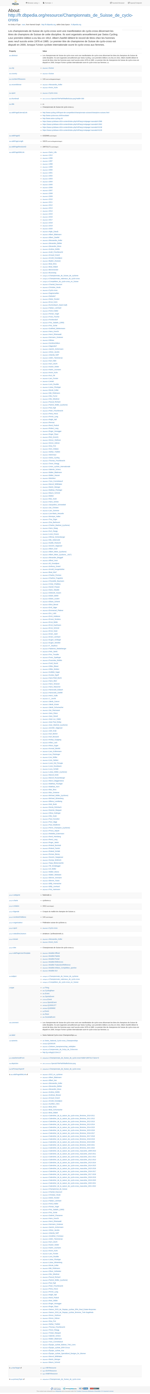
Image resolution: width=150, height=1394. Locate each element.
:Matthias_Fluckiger (53, 784)
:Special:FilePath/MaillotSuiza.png (59, 1063)
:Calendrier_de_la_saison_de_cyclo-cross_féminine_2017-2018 (69, 1136)
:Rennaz (49, 422)
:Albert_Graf (50, 549)
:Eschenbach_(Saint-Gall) (55, 305)
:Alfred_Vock (50, 560)
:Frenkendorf (50, 320)
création (14, 906)
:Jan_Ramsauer (51, 710)
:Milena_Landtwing (52, 801)
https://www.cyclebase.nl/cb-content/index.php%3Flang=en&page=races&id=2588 (72, 121)
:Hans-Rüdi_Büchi (52, 678)
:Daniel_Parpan (51, 587)
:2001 (47, 173)
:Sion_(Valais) (51, 449)
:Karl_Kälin (49, 361)
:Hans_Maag (50, 528)
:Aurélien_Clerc (51, 1104)
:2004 (47, 182)
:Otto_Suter (50, 816)
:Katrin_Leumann (52, 370)
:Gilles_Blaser (51, 666)
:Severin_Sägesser (52, 546)
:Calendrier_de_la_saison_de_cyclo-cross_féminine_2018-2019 (69, 1139)
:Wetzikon (49, 478)
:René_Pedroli (51, 425)
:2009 (47, 196)
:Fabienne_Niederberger (54, 649)
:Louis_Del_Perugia (53, 763)
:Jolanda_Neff (51, 355)
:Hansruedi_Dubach (53, 690)
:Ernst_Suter (50, 631)
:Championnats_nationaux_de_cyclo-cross (61, 278)
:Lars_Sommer (51, 511)
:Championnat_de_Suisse (55, 1189)
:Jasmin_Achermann (53, 349)
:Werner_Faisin (51, 881)
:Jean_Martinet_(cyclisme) (55, 725)
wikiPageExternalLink (18, 112)
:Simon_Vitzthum (52, 440)
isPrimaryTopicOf (16, 1069)
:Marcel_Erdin (51, 775)
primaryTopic (17, 1379)
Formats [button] (48, 3)
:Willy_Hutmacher (52, 883)
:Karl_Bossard (51, 737)
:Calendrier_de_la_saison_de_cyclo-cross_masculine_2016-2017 (69, 1171)
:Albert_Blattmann (52, 234)
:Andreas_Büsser (52, 1095)
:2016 (47, 217)
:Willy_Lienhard (51, 886)
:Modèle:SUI (50, 971)
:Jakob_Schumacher (53, 707)
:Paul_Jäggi (50, 822)
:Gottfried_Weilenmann (54, 328)
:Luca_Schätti (50, 769)
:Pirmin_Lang (50, 417)
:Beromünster (50, 270)
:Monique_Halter (51, 516)
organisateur (15, 922)
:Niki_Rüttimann (51, 393)
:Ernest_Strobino (52, 619)
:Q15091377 (49, 1005)
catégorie (14, 895)
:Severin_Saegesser (53, 857)
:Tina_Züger (50, 519)
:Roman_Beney (51, 854)
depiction (13, 1063)
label (12, 1035)
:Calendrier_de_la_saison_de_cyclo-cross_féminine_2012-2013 (69, 1121)
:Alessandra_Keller (52, 85)
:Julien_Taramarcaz (53, 358)
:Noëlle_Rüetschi (52, 543)
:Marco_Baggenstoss (53, 781)
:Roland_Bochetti (52, 845)
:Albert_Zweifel (51, 237)
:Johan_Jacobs (51, 352)
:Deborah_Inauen (52, 593)
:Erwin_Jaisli (50, 634)
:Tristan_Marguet (52, 1333)
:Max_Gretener (51, 792)
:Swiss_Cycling (51, 458)
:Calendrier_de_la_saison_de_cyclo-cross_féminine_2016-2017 (69, 1133)
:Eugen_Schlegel (52, 640)
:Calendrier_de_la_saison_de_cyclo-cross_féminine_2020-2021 (69, 1145)
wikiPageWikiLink (16, 152)
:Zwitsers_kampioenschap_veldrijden (59, 1046)
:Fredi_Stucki (50, 663)
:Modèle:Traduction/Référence (56, 965)
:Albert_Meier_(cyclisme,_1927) (57, 555)
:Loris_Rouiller (51, 384)
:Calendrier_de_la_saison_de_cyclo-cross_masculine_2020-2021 (69, 1183)
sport (12, 93)
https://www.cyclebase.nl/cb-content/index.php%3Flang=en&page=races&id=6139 (72, 130)
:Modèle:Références (53, 962)
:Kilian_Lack (50, 743)
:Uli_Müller (49, 869)
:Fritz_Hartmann (51, 889)
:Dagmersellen (51, 293)
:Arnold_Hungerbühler (53, 569)
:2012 (47, 205)
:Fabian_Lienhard (52, 308)
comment (13, 1022)
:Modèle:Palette (51, 956)
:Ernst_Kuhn (50, 302)
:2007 (47, 190)
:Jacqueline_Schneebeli (54, 505)
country (13, 73)
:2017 (47, 220)
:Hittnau (48, 340)
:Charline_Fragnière (53, 578)
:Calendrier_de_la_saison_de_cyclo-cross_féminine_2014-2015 (69, 1127)
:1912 (47, 155)
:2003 (47, 179)
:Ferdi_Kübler (50, 311)
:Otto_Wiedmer (51, 399)
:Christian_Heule (52, 287)
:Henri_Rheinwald (52, 334)
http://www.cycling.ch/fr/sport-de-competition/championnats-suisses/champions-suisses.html (76, 112)
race (23, 24)
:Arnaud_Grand (51, 255)
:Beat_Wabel (50, 267)
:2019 (47, 226)
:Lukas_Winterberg (52, 1262)
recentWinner (15, 85)
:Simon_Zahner (51, 443)
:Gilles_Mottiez (51, 669)
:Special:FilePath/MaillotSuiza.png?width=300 (63, 99)
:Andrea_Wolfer (51, 249)
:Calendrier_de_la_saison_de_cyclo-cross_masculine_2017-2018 (69, 1174)
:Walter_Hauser (51, 475)
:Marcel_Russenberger (54, 778)
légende (14, 911)
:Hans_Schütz (51, 502)
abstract (13, 55)
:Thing (46, 988)
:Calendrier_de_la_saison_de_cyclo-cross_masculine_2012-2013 (69, 1160)
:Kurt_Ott (49, 375)
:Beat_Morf (49, 572)
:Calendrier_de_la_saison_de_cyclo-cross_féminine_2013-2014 (69, 1124)
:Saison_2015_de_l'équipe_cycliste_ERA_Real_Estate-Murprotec (69, 1309)
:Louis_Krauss (51, 534)
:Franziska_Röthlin (52, 660)
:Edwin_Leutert (51, 599)
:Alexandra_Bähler (52, 243)
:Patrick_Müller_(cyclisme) (55, 405)
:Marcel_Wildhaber (52, 484)
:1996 (47, 158)
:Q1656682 (49, 1008)
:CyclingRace (48, 991)
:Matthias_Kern (51, 787)
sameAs (13, 1041)
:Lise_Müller (50, 757)
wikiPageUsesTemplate (19, 953)
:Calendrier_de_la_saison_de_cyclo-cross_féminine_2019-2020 (69, 1142)
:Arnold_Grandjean (52, 258)
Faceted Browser (117, 3)
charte (13, 900)
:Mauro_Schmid (51, 493)
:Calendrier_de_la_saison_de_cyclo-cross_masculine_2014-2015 (69, 1165)
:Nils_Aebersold (51, 540)
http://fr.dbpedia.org (48, 24)
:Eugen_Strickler (51, 643)
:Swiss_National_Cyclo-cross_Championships (60, 1041)
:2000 (47, 170)
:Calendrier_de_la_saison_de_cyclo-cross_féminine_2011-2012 (69, 1118)
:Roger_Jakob (51, 842)
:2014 (47, 211)
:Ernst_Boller (50, 622)
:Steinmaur (49, 455)
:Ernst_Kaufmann (52, 625)
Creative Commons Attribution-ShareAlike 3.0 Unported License (94, 1391)
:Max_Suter (50, 499)
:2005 (47, 184)
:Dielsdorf (49, 296)
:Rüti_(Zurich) (50, 437)
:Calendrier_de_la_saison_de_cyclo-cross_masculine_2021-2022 (69, 1186)
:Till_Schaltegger (52, 866)
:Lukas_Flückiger (52, 387)
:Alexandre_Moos (52, 246)
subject (12, 976)
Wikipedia (58, 1391)
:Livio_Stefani (50, 760)
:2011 (47, 202)
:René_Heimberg (52, 837)
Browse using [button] (32, 3)
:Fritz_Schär (50, 325)
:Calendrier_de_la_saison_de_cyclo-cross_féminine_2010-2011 (69, 1116)
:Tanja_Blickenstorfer (53, 863)
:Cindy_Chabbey (52, 584)
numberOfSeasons (17, 79)
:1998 (47, 164)
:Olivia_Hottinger (52, 813)
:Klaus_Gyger (50, 745)
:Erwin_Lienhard (51, 637)
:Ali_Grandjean (51, 563)
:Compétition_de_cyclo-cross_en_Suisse (60, 281)
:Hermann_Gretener (53, 337)
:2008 (47, 193)
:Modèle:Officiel (51, 953)
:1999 (47, 167)
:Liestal (48, 381)
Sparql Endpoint (135, 3)
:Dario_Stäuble (51, 590)
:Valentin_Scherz (52, 469)
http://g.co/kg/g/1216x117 (52, 1052)
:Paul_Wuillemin (51, 825)
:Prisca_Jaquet (51, 831)
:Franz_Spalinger (52, 657)
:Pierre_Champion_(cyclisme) (56, 828)
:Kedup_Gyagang (52, 740)
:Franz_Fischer (51, 317)
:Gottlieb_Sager (51, 672)
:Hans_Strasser (51, 684)
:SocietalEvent (49, 1017)
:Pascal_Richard (51, 402)
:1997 (47, 161)
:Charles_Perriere (52, 575)
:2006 (47, 187)
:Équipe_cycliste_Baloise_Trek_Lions (59, 1345)
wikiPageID (14, 136)
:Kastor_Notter (51, 367)
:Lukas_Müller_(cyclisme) (55, 772)
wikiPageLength (16, 141)
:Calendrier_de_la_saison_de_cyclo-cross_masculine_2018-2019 (69, 1177)
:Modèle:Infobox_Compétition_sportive (59, 968)
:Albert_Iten (50, 1080)
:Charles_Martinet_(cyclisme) (56, 525)
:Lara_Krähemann (52, 751)
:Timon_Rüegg (51, 464)
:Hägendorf (50, 346)
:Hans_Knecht (51, 331)
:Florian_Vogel (51, 314)
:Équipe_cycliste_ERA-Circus (56, 1348)
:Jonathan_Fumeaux (53, 1236)
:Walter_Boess (51, 872)
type (11, 988)
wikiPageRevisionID (17, 147)
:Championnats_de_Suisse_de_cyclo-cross (62, 1069)
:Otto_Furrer (50, 396)
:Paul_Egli (49, 408)
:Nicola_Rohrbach (52, 807)
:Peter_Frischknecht (53, 411)
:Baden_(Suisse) (52, 261)
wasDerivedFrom (16, 1058)
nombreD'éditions (17, 917)
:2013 (47, 208)
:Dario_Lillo (50, 152)
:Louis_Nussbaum (52, 766)
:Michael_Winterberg (53, 798)
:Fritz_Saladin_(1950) (53, 323)
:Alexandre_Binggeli (53, 557)
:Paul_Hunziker (51, 819)
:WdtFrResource (50, 1374)
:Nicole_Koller (51, 390)
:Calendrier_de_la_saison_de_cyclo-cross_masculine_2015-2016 (69, 1168)
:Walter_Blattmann (52, 472)
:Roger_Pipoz (50, 434)
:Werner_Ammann (52, 878)
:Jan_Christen (51, 508)
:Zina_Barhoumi (51, 522)
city (11, 68)
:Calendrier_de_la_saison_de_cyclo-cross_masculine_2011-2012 (69, 1157)
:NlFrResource (49, 1368)
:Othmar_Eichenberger (54, 537)
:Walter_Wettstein (52, 875)
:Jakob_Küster (51, 704)
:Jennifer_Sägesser (53, 728)
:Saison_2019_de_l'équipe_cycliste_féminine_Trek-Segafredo (68, 1312)
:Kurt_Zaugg (50, 531)
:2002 (47, 176)
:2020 (47, 229)
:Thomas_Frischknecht (54, 461)
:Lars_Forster (50, 378)
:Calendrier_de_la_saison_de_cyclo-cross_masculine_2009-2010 (69, 1151)
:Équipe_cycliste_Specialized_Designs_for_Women (64, 1353)
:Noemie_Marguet (52, 810)
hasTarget (15, 1368)
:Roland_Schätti (51, 851)
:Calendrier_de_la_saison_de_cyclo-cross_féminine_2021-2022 (69, 1148)
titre (12, 948)
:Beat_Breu (50, 264)
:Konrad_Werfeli (51, 748)
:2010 (47, 199)
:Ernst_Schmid (51, 628)
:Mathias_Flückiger (52, 490)
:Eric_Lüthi (49, 613)
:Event (46, 993)
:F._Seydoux (50, 646)
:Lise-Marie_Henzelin (53, 513)
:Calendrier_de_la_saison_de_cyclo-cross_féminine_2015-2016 (69, 1130)
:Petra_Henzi (50, 414)
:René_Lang (50, 839)
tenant (13, 939)
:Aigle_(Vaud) (50, 231)
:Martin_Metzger (51, 487)
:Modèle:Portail (51, 959)
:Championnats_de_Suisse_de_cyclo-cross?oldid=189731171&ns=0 (71, 1058)
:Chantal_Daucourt (52, 284)
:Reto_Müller (50, 1301)
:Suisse (48, 68)
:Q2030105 (49, 1044)
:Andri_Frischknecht (53, 252)
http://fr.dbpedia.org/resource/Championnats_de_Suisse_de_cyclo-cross (70, 17)
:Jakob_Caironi (51, 701)
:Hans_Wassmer (51, 687)
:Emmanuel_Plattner (53, 610)
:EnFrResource (50, 1371)
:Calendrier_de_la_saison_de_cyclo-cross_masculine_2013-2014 (69, 1163)
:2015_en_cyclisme (52, 1074)
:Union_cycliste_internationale (56, 466)
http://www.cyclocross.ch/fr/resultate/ (56, 115)
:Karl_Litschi (50, 364)
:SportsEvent (48, 996)
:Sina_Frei (49, 446)
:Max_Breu (49, 790)
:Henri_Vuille (50, 696)
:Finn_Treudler (51, 654)
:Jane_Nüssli (50, 716)
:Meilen (48, 496)
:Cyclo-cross (50, 93)
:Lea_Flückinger (51, 754)
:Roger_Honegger (52, 431)
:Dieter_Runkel (51, 299)
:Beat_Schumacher (52, 1110)
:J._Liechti (49, 698)
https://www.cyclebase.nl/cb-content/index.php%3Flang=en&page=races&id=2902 (72, 124)
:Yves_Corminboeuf (53, 481)
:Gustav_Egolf (51, 675)
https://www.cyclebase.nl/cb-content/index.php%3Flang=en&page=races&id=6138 (72, 127)
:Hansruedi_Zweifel (52, 693)
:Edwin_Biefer (51, 596)
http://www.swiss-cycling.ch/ (53, 118)
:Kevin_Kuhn (50, 87)
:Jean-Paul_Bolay (52, 722)
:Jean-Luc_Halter (52, 719)
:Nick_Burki (50, 804)
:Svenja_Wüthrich (52, 860)
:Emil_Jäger (50, 607)
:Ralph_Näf (50, 419)
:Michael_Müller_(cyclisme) (55, 795)
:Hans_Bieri (50, 681)
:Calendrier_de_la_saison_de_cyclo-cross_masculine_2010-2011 (69, 1154)
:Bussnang (49, 273)
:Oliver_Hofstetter (52, 1271)
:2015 (47, 214)
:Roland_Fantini (51, 848)
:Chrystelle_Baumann (53, 581)
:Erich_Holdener (51, 616)
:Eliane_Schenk (51, 602)
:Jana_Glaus (50, 713)
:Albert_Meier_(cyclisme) (54, 552)
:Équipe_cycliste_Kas (53, 1350)
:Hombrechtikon (51, 343)
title (11, 104)
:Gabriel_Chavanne (53, 1215)
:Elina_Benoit (50, 604)
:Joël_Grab (49, 731)
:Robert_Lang (50, 428)
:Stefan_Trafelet (51, 452)
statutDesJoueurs (17, 934)
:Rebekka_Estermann (53, 834)
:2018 (47, 223)
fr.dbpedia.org (76, 24)
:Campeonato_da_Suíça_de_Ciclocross (60, 1049)
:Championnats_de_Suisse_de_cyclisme (60, 276)
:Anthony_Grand (51, 566)
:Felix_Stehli (50, 651)
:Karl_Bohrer (50, 734)
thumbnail (14, 99)
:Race (46, 1014)
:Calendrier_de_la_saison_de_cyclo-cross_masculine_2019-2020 (69, 1180)
